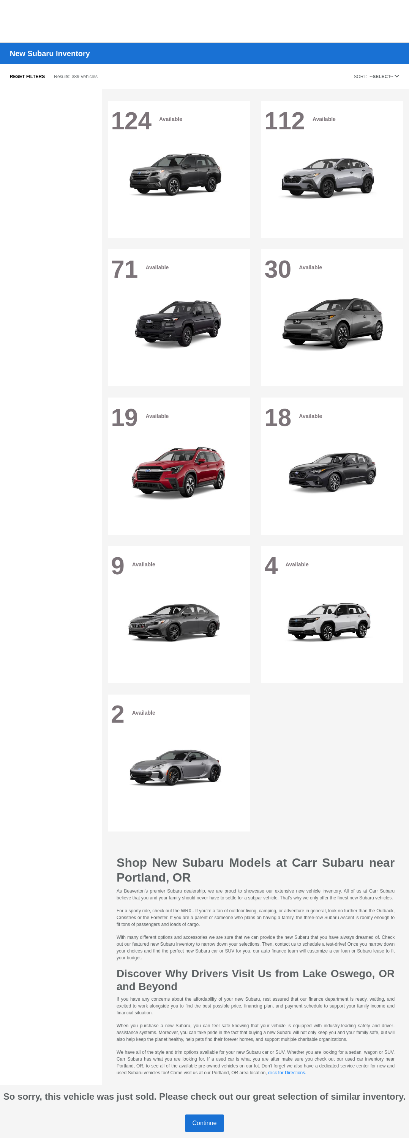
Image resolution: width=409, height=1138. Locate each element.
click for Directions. (287, 1072)
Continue (204, 1123)
